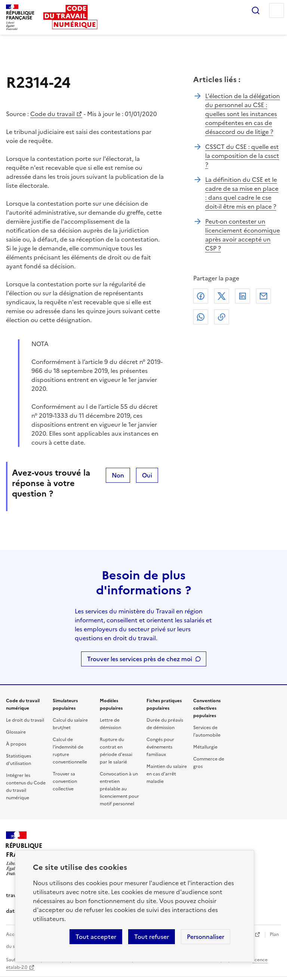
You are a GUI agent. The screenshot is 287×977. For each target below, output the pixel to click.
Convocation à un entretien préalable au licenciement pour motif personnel (119, 789)
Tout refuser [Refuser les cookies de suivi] (151, 936)
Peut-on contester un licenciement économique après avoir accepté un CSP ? (242, 235)
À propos (16, 744)
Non (118, 475)
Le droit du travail (25, 720)
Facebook (200, 296)
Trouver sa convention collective (65, 781)
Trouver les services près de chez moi (139, 658)
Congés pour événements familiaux (160, 747)
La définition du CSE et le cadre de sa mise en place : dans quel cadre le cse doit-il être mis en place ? (241, 193)
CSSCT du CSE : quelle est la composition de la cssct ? (242, 155)
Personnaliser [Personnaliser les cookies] (205, 936)
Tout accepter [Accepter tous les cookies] (95, 936)
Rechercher (255, 10)
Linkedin (242, 296)
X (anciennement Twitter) (221, 296)
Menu (276, 10)
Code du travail (52, 113)
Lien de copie (221, 316)
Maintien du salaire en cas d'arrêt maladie (166, 774)
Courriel (263, 296)
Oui (147, 475)
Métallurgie (205, 747)
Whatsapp (200, 316)
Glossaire (16, 732)
